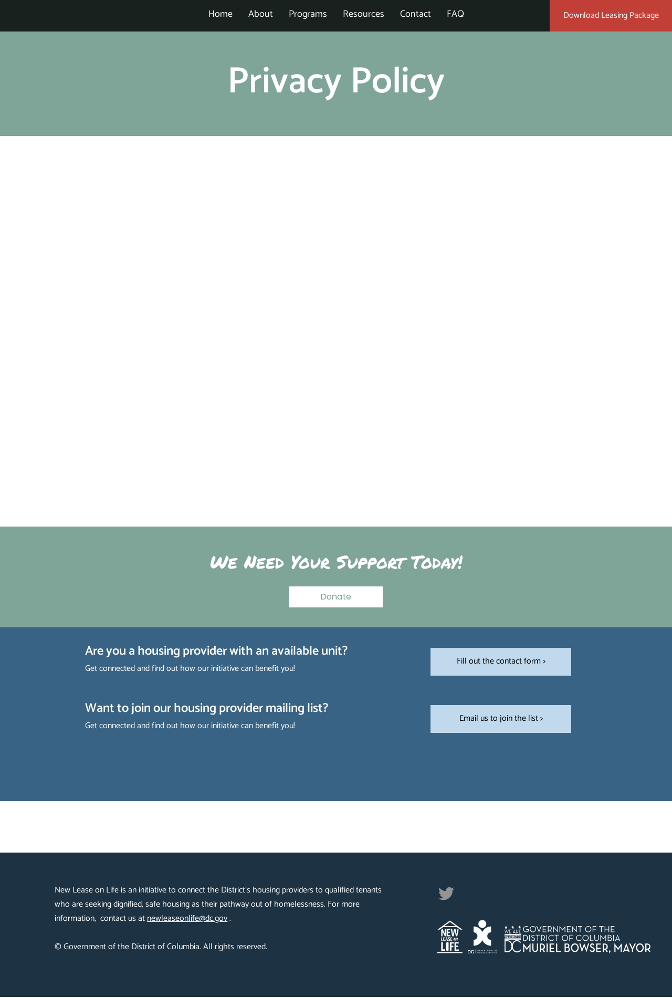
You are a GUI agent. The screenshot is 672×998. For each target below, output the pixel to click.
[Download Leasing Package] (611, 15)
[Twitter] (446, 893)
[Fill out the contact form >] (500, 662)
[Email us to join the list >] (500, 719)
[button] (336, 596)
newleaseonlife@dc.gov (187, 918)
